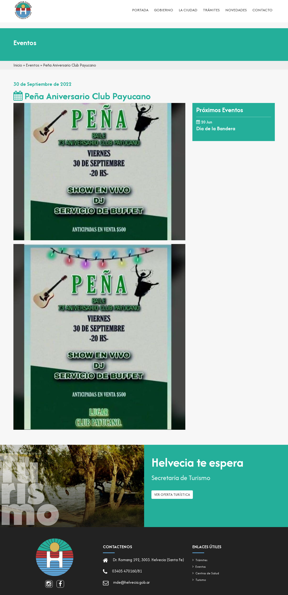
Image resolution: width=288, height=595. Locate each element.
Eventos (32, 65)
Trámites (211, 13)
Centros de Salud (207, 573)
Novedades (236, 13)
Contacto (262, 13)
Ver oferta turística (172, 499)
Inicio (17, 65)
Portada (140, 13)
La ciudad (188, 13)
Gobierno (163, 13)
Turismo (200, 580)
